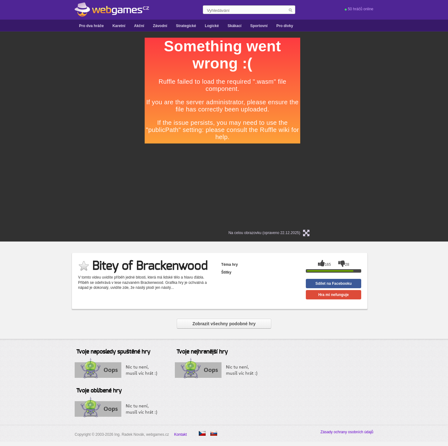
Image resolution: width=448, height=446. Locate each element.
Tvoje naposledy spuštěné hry (113, 352)
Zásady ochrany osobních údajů (346, 432)
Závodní (160, 26)
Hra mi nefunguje (333, 295)
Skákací (234, 26)
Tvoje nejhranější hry (202, 352)
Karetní (118, 26)
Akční (139, 26)
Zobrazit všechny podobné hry (223, 323)
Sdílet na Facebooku (333, 283)
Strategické (186, 26)
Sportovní (259, 26)
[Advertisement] (67, 131)
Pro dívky (284, 26)
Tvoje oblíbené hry (99, 391)
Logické (212, 26)
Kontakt (180, 434)
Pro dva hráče (91, 26)
